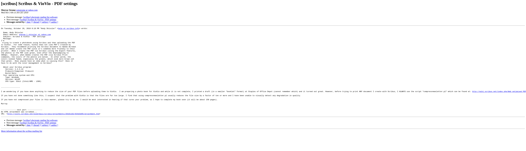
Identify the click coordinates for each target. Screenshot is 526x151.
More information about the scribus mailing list (21, 148)
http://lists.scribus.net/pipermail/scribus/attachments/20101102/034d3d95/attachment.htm (53, 131)
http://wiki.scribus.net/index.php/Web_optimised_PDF (499, 104)
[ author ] (54, 22)
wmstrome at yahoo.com (27, 10)
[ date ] (29, 22)
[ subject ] (45, 22)
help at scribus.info (68, 29)
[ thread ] (36, 22)
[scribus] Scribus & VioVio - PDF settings (38, 19)
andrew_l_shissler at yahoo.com (35, 36)
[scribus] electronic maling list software (40, 17)
